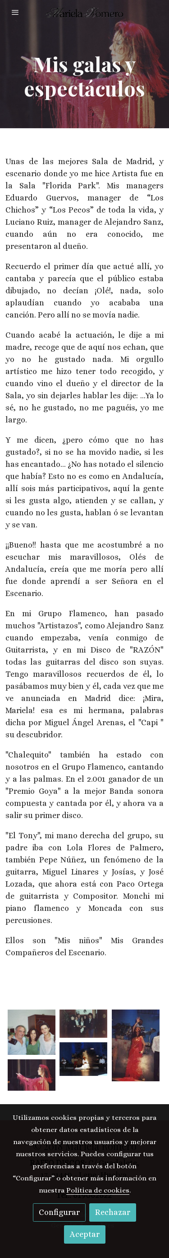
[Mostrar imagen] (31, 1032)
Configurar (59, 1212)
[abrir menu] (15, 12)
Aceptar (85, 1234)
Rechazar (112, 1212)
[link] (84, 12)
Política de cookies (97, 1190)
